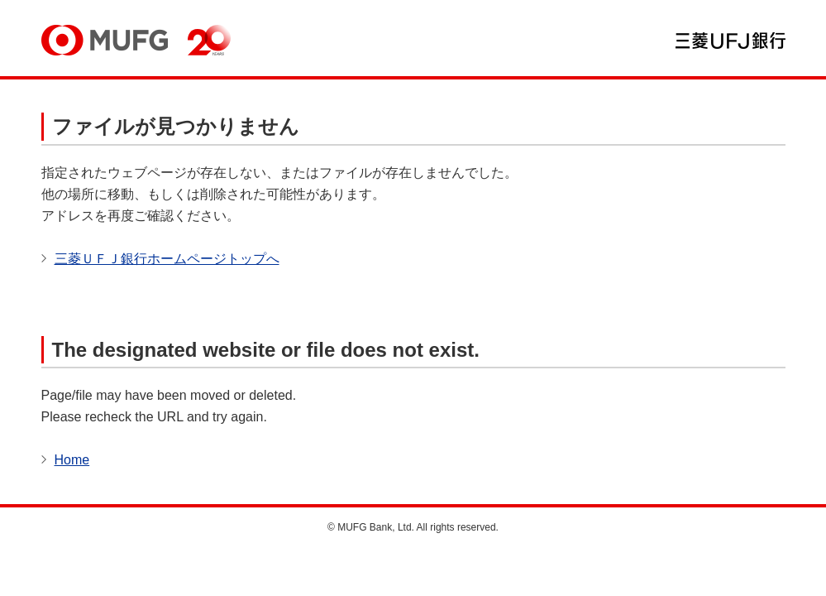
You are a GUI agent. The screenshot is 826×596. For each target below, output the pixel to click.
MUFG (104, 40)
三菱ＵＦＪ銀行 (730, 40)
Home (72, 460)
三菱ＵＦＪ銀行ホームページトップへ (167, 259)
